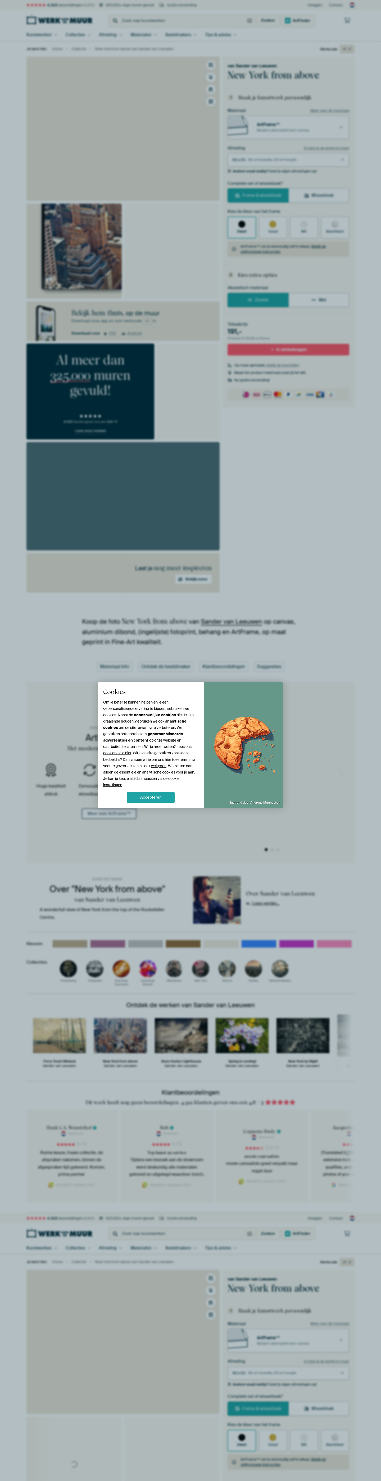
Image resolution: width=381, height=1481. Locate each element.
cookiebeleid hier (117, 753)
